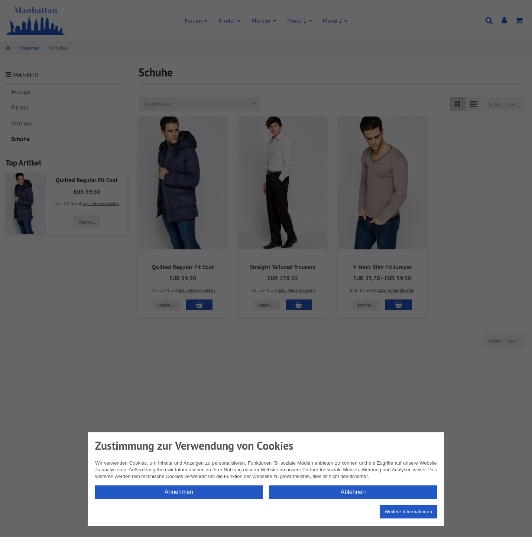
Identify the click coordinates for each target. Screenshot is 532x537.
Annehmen (179, 492)
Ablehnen (353, 492)
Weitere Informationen (408, 511)
